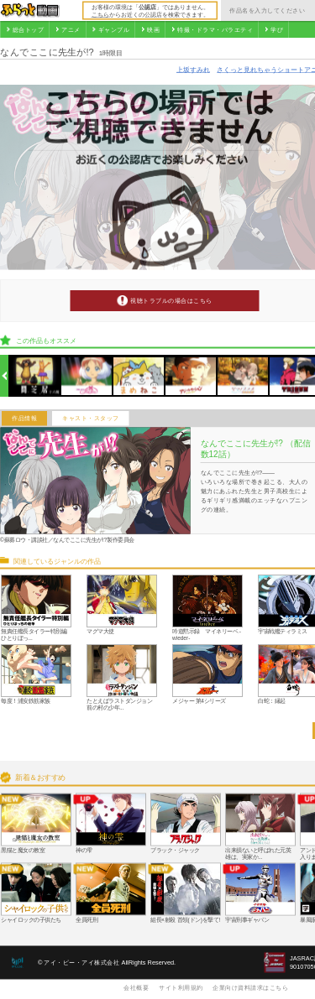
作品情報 (24, 418)
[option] (34, 376)
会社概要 (136, 987)
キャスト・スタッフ (90, 418)
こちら (100, 14)
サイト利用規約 (181, 987)
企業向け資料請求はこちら (250, 987)
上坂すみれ (193, 69)
